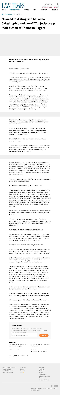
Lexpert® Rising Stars (7, 371)
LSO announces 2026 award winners (18, 350)
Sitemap (22, 371)
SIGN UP (44, 335)
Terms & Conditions (44, 379)
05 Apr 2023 (22, 68)
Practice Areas (8, 14)
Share (28, 68)
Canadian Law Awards (7, 372)
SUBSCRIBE (55, 10)
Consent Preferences (44, 376)
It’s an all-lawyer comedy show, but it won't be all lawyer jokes (40, 345)
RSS (22, 372)
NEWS (4, 10)
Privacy (41, 372)
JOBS (34, 10)
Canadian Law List (6, 369)
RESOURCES (43, 10)
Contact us (42, 371)
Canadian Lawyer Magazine (9, 367)
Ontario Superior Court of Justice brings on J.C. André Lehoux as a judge (19, 345)
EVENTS (26, 10)
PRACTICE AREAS (15, 10)
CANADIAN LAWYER (47, 7)
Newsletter (23, 367)
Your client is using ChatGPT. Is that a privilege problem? (19, 356)
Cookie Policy (42, 374)
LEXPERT (56, 7)
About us (41, 369)
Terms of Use (42, 378)
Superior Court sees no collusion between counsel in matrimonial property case (40, 350)
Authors (22, 369)
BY (13, 68)
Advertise (41, 367)
